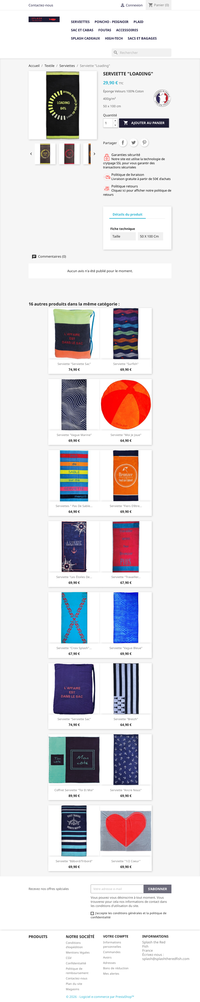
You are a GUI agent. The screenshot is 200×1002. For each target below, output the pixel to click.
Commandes (111, 952)
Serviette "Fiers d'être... (126, 506)
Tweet (133, 142)
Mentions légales (78, 952)
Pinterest (144, 142)
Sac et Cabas (82, 30)
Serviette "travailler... (126, 577)
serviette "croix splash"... (74, 648)
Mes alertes (111, 973)
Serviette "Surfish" (126, 364)
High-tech (114, 38)
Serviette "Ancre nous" (126, 790)
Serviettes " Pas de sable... (74, 506)
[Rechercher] (141, 52)
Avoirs (107, 957)
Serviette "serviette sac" (74, 364)
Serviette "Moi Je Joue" (126, 435)
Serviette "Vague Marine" (74, 435)
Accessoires (127, 30)
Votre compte (115, 936)
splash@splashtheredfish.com (165, 958)
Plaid (138, 21)
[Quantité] (108, 123)
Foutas (104, 30)
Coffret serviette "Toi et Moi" (74, 790)
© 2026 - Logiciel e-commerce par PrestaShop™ (100, 997)
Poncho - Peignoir (112, 21)
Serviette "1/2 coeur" (126, 861)
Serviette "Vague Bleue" (126, 648)
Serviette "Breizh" (126, 719)
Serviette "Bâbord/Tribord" (74, 861)
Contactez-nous (41, 5)
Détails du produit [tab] (127, 214)
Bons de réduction (116, 968)
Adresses (109, 963)
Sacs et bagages (142, 38)
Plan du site (74, 984)
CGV (68, 958)
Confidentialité (76, 963)
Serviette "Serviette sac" (74, 719)
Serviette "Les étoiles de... (74, 577)
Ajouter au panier (144, 123)
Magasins (72, 989)
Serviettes (80, 21)
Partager (123, 142)
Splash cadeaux (85, 38)
